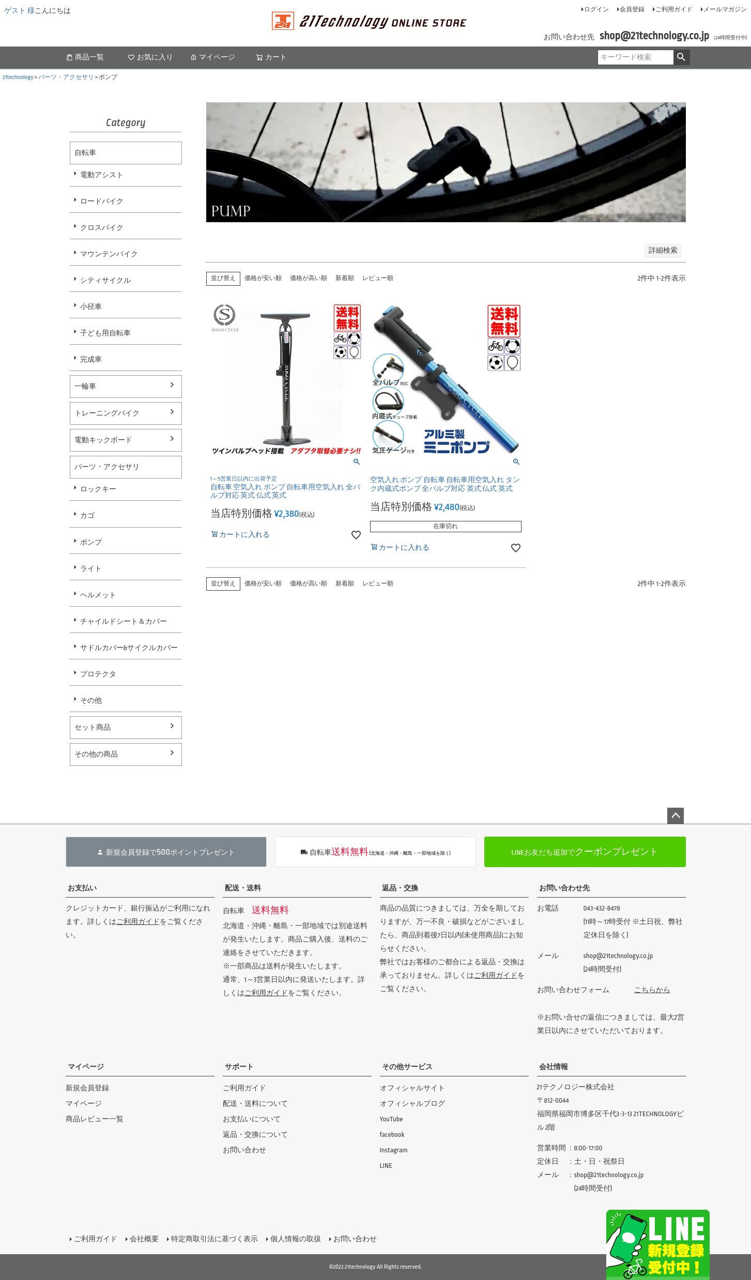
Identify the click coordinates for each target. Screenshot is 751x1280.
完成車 (91, 359)
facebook (392, 1134)
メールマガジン (725, 9)
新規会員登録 (87, 1088)
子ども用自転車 (105, 333)
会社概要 (144, 1239)
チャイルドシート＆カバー (123, 621)
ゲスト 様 (19, 10)
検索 (681, 57)
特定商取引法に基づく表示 (214, 1239)
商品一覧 (85, 57)
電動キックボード (103, 440)
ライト (91, 569)
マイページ (212, 57)
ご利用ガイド (674, 9)
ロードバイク (102, 201)
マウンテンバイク (109, 254)
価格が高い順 (308, 278)
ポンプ (91, 542)
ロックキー (98, 489)
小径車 (91, 307)
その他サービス (407, 1067)
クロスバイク (102, 228)
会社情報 (553, 1067)
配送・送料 (243, 888)
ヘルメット (98, 595)
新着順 (344, 278)
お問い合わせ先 (564, 888)
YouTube (391, 1119)
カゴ (87, 515)
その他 (91, 700)
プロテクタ (98, 674)
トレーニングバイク (107, 413)
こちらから (652, 990)
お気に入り (150, 57)
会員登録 (632, 9)
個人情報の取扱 (295, 1239)
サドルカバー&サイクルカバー (129, 648)
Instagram (394, 1150)
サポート (239, 1067)
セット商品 (92, 727)
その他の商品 (96, 754)
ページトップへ (675, 816)
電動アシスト (102, 175)
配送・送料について (255, 1103)
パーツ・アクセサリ (66, 77)
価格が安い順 (263, 278)
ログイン (596, 9)
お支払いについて (252, 1119)
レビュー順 (377, 278)
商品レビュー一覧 (95, 1119)
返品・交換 (400, 888)
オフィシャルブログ (412, 1103)
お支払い (82, 888)
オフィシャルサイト (412, 1088)
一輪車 (85, 386)
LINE (386, 1165)
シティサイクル (105, 280)
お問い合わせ (244, 1150)
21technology (18, 77)
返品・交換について (255, 1134)
